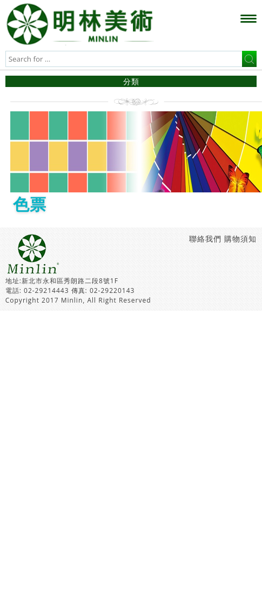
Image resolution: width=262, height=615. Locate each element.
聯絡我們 (205, 238)
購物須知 (240, 238)
